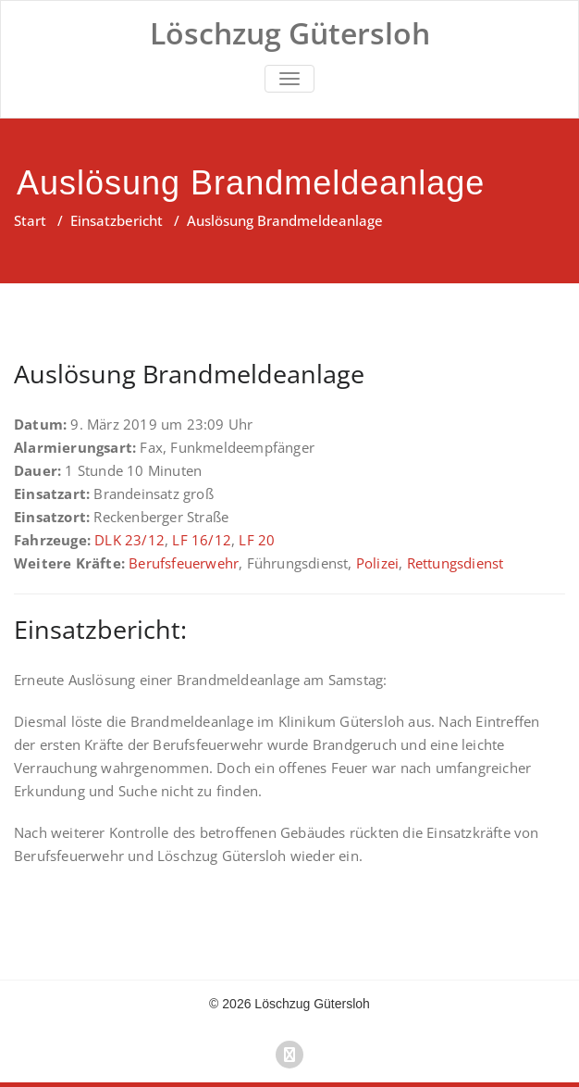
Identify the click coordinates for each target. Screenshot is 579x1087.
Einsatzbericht (116, 220)
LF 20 (257, 540)
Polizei (377, 563)
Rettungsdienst (455, 563)
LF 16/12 (201, 540)
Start (30, 220)
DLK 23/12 (129, 540)
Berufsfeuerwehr (184, 563)
